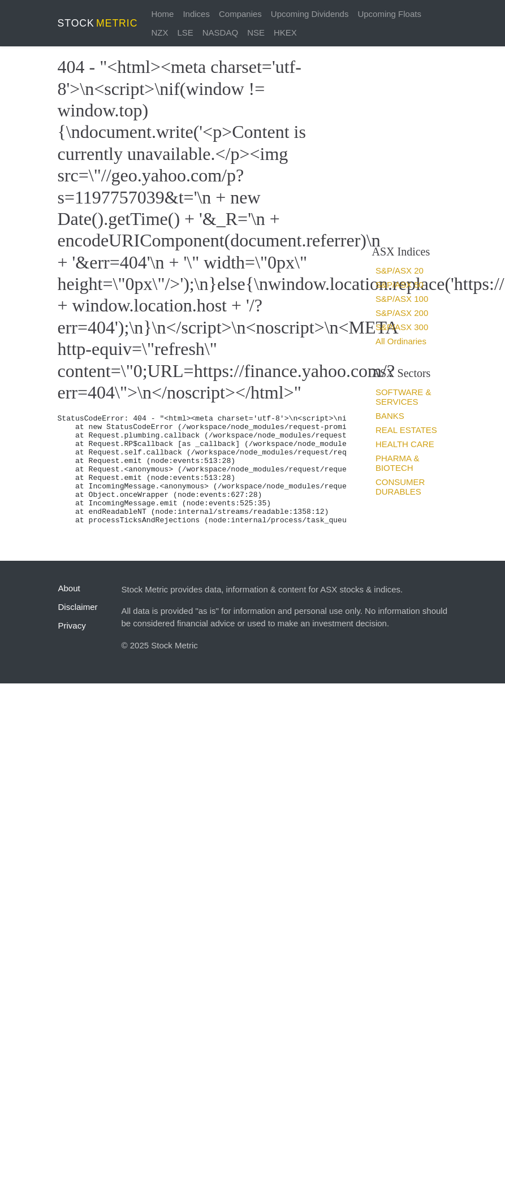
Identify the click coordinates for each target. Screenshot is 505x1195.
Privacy (72, 625)
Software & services (403, 396)
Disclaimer (78, 607)
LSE (185, 32)
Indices (196, 14)
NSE (256, 32)
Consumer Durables (400, 486)
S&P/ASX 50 (399, 284)
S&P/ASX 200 (401, 313)
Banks (389, 416)
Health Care (404, 444)
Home (162, 14)
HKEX (285, 32)
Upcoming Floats (389, 14)
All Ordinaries (400, 341)
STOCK (98, 23)
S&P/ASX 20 (399, 270)
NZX (159, 32)
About (69, 588)
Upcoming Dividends (310, 14)
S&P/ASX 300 (401, 327)
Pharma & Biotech (397, 463)
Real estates (406, 430)
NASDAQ (220, 32)
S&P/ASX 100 (401, 299)
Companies (240, 14)
